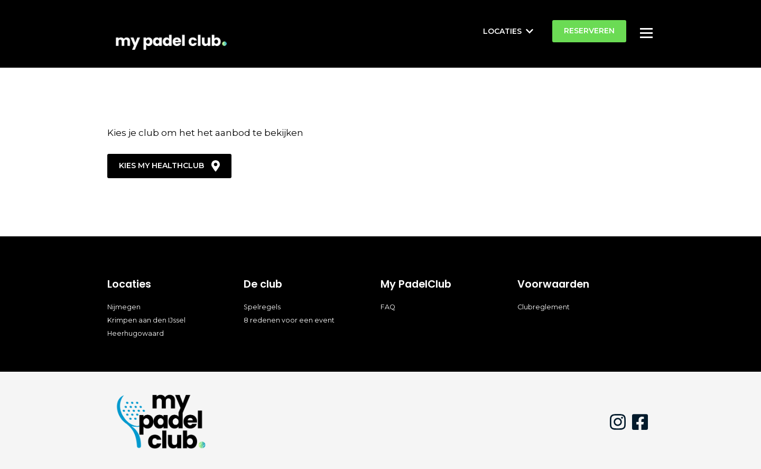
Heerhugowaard (135, 333)
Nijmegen (124, 307)
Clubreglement (543, 307)
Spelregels (262, 307)
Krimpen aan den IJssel (146, 320)
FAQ (387, 307)
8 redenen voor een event (289, 320)
